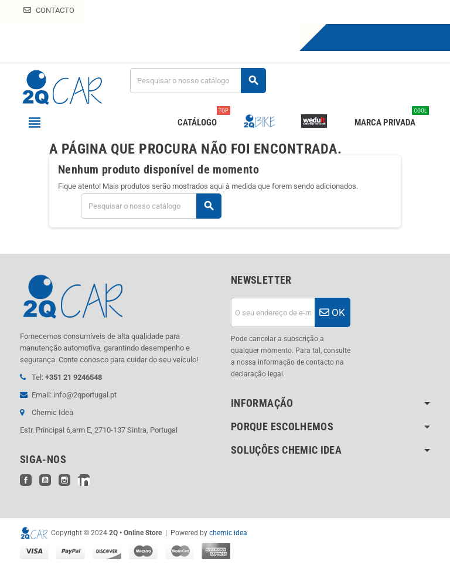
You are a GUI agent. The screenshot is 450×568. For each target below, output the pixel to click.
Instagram (64, 480)
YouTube (45, 480)
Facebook (26, 480)
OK (332, 312)
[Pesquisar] (197, 80)
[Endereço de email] (273, 312)
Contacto (48, 10)
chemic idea (228, 533)
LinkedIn (84, 480)
